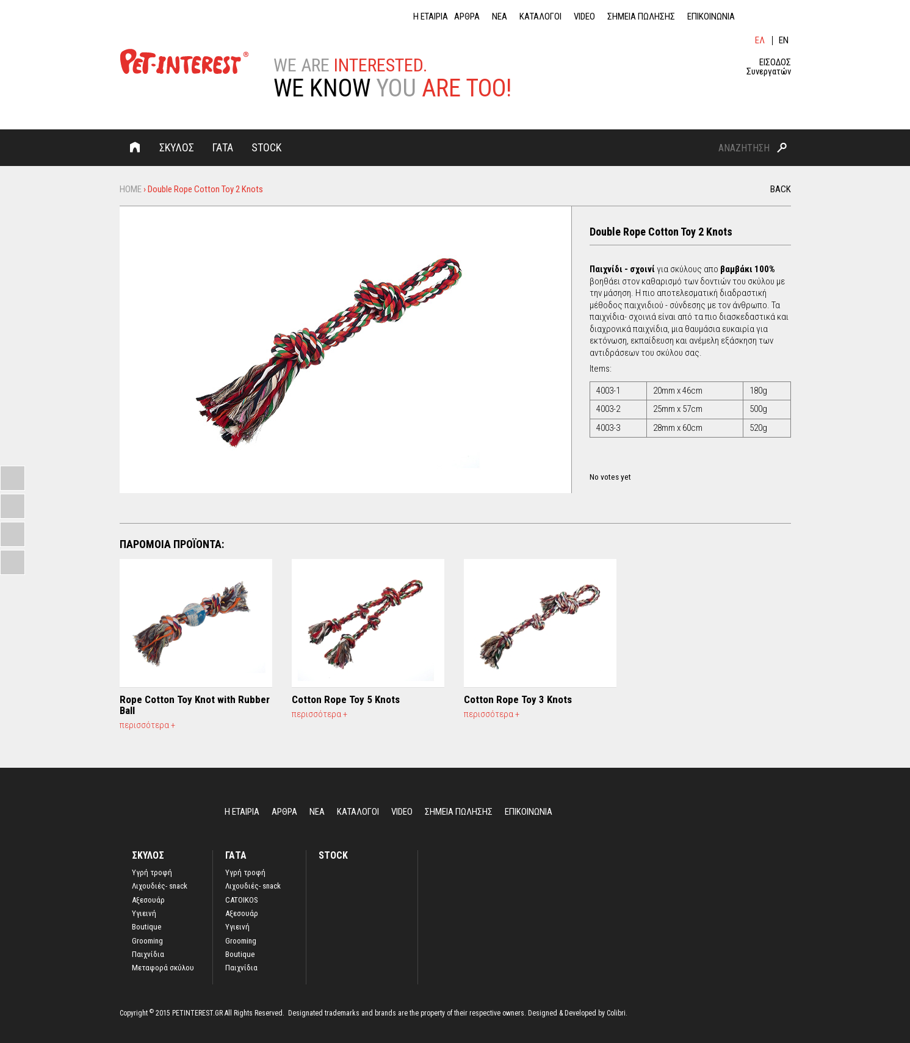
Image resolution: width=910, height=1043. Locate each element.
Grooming (147, 941)
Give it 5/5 (636, 463)
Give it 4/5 (626, 463)
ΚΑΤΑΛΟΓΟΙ (540, 16)
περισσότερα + (147, 725)
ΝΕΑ (499, 16)
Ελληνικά (760, 40)
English (784, 40)
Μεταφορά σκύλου (163, 968)
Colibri (616, 1013)
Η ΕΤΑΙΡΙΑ (430, 16)
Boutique (146, 927)
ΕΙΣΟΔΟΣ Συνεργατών (768, 67)
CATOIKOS (241, 900)
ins (785, 16)
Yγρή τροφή (152, 872)
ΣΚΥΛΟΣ (176, 147)
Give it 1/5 (595, 463)
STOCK (266, 147)
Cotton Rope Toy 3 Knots (518, 699)
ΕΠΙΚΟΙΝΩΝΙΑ (711, 16)
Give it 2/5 (605, 463)
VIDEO (584, 16)
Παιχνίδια (148, 954)
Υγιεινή (144, 913)
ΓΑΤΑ (222, 147)
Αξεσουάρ (148, 900)
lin (754, 16)
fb (770, 16)
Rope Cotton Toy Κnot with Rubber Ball (195, 705)
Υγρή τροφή (245, 872)
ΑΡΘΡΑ (467, 16)
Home (135, 147)
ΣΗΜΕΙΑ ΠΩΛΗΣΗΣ (641, 16)
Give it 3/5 (615, 463)
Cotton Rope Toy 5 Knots (346, 699)
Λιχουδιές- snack (159, 886)
